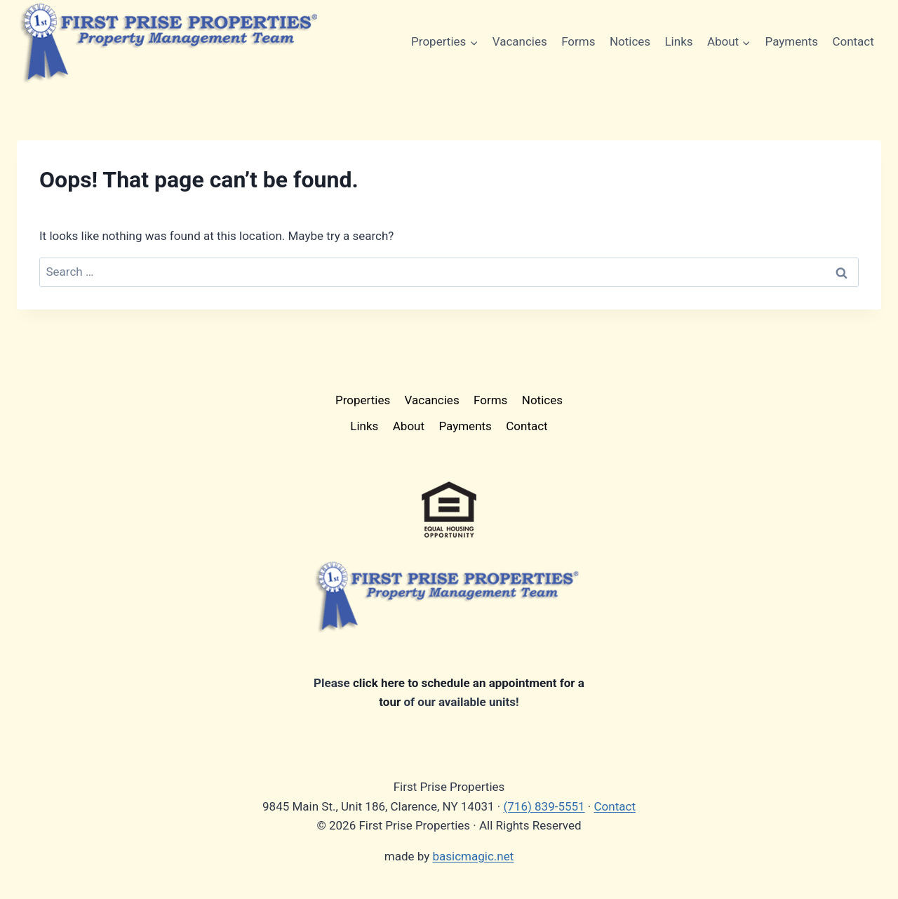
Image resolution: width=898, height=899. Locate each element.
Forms (578, 41)
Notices (630, 41)
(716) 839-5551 (543, 806)
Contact (852, 41)
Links (678, 41)
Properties (362, 400)
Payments (791, 41)
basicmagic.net (473, 856)
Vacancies (519, 41)
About (408, 426)
